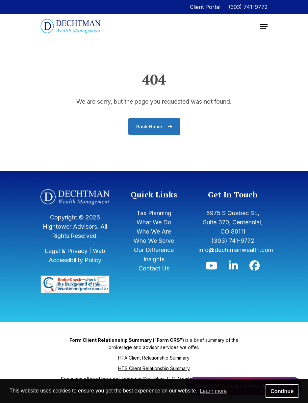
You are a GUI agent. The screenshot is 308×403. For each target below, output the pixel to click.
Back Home (154, 126)
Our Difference (154, 249)
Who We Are (154, 231)
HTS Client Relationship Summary (154, 368)
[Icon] (211, 267)
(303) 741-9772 (248, 7)
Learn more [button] (213, 391)
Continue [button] (282, 391)
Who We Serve (154, 240)
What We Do (154, 222)
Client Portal (205, 7)
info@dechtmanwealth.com (235, 249)
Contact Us (154, 268)
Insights (154, 259)
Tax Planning (154, 213)
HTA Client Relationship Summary (154, 358)
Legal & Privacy (66, 250)
